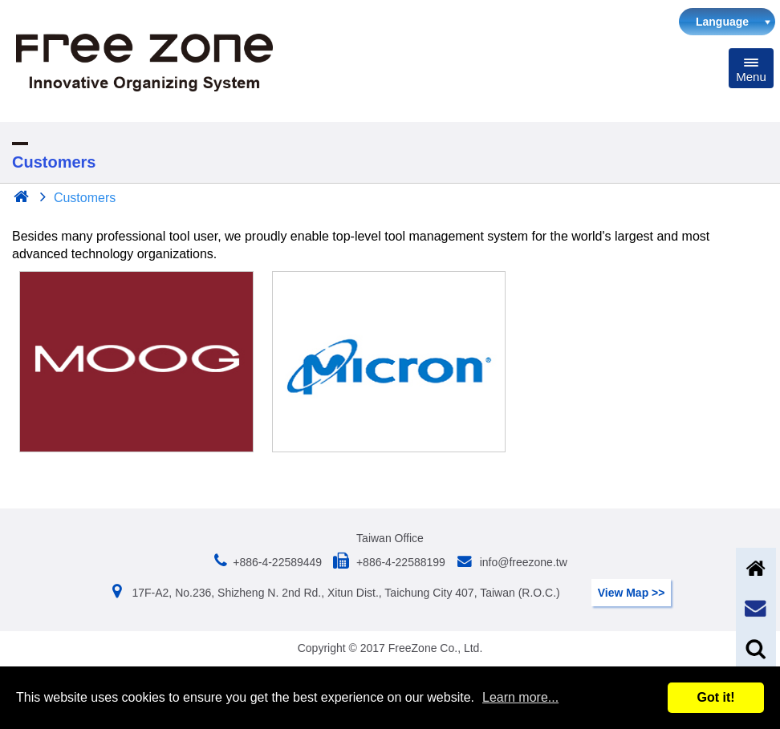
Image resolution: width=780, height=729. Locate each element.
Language (722, 21)
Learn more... (520, 697)
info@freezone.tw (522, 562)
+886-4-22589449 (277, 562)
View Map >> (631, 592)
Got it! (715, 697)
